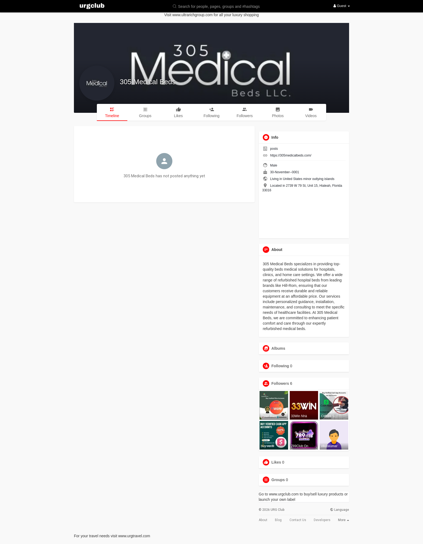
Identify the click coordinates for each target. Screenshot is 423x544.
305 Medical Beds (148, 82)
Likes (276, 462)
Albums (278, 348)
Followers (280, 383)
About (263, 520)
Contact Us (297, 520)
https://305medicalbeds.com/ (290, 155)
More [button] (343, 520)
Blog (278, 520)
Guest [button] (341, 6)
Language (339, 509)
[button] (219, 6)
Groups (278, 480)
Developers (322, 520)
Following (280, 366)
